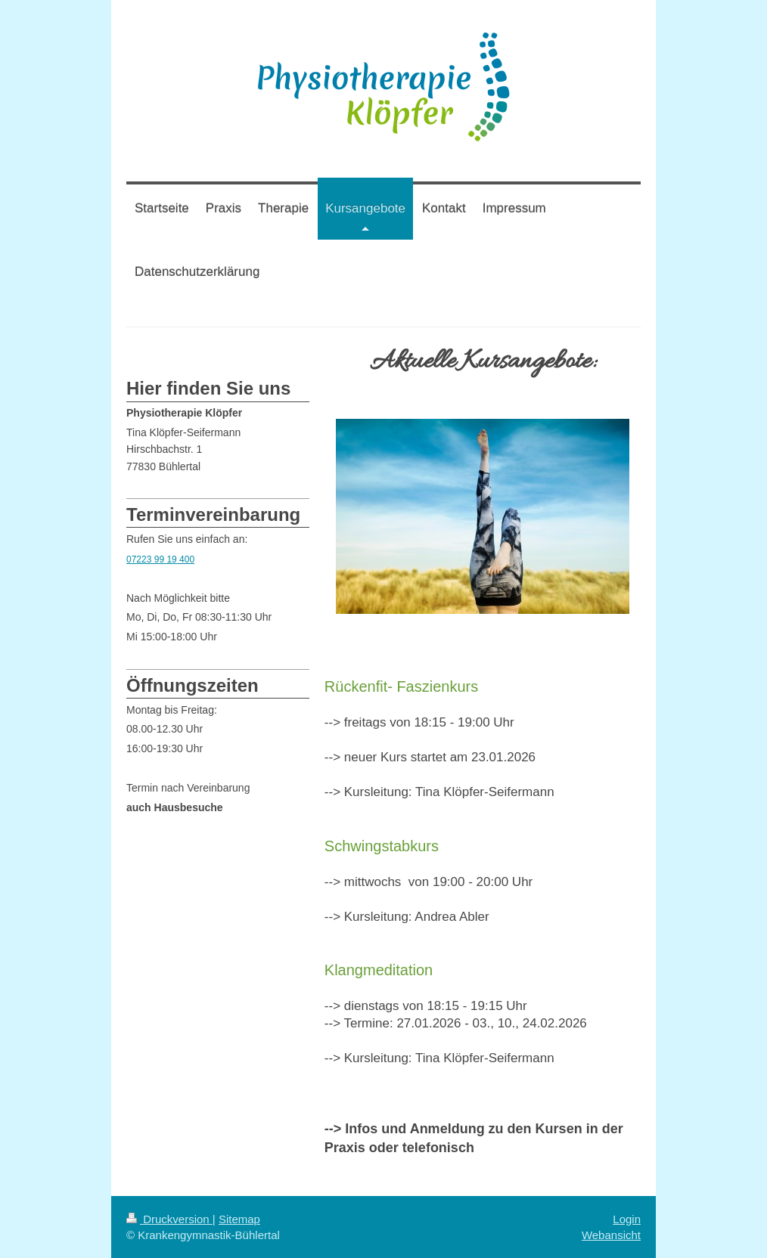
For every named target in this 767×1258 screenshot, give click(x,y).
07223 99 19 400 (160, 559)
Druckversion (169, 1219)
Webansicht (611, 1235)
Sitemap (239, 1219)
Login (627, 1219)
